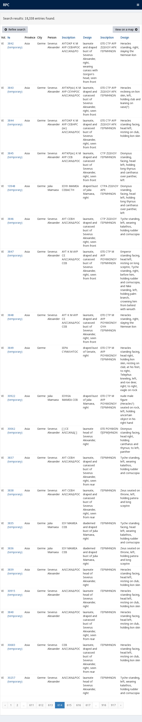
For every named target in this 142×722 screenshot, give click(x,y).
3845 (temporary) (14, 155)
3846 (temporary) (14, 220)
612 (41, 705)
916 (104, 705)
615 (69, 705)
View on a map (126, 29)
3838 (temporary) (14, 492)
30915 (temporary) (14, 592)
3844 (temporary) (14, 122)
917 (113, 705)
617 (88, 705)
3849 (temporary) (14, 349)
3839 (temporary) (14, 571)
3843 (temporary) (14, 89)
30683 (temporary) (14, 647)
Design (87, 37)
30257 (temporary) (14, 679)
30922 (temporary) (14, 398)
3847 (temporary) (14, 253)
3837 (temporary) (14, 459)
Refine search (15, 29)
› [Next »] (120, 705)
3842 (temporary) (14, 45)
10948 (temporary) (14, 188)
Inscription (68, 37)
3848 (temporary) (14, 317)
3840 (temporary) (14, 614)
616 (78, 705)
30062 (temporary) (14, 430)
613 (50, 705)
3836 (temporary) (14, 550)
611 (31, 705)
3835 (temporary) (14, 525)
